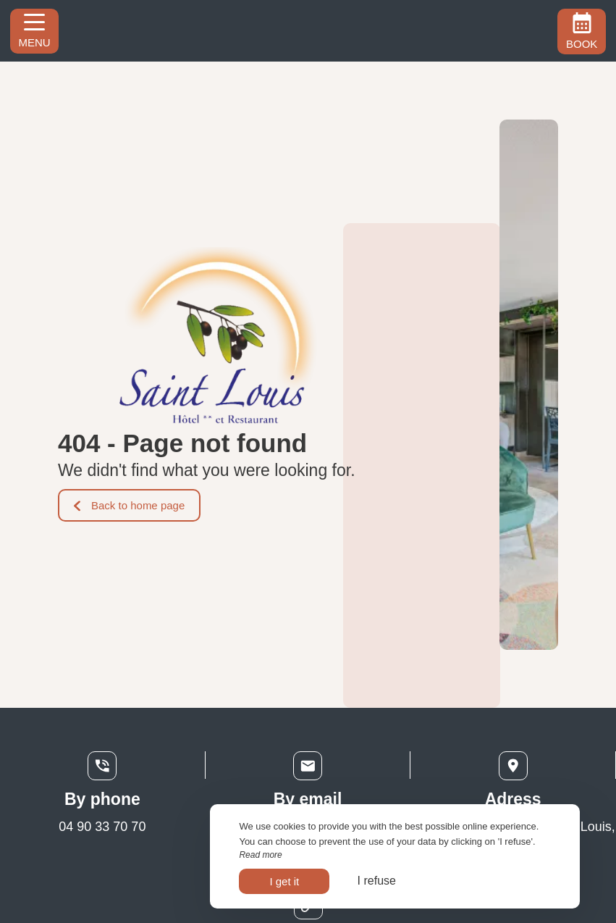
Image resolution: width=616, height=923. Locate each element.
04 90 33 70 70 (102, 826)
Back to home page (129, 505)
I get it (284, 881)
